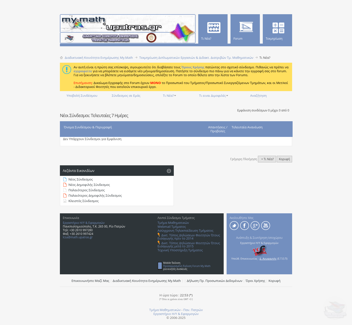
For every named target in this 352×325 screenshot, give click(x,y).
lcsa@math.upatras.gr (78, 237)
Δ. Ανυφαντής (268, 258)
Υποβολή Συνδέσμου (81, 95)
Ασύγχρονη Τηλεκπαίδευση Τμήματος (185, 230)
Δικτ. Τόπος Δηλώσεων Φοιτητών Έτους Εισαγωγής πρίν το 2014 (189, 237)
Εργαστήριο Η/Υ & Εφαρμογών (84, 223)
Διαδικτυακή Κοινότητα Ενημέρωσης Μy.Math (147, 280)
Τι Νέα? (168, 95)
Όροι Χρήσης (255, 280)
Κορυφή (284, 159)
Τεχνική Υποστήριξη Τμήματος (180, 250)
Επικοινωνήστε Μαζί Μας (91, 280)
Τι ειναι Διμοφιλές (212, 95)
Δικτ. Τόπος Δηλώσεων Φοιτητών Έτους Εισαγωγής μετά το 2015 (189, 244)
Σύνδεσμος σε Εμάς (126, 95)
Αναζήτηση (258, 95)
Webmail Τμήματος (172, 226)
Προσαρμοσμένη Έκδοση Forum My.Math (187, 266)
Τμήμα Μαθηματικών (173, 222)
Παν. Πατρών (193, 310)
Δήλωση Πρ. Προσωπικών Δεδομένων (214, 280)
